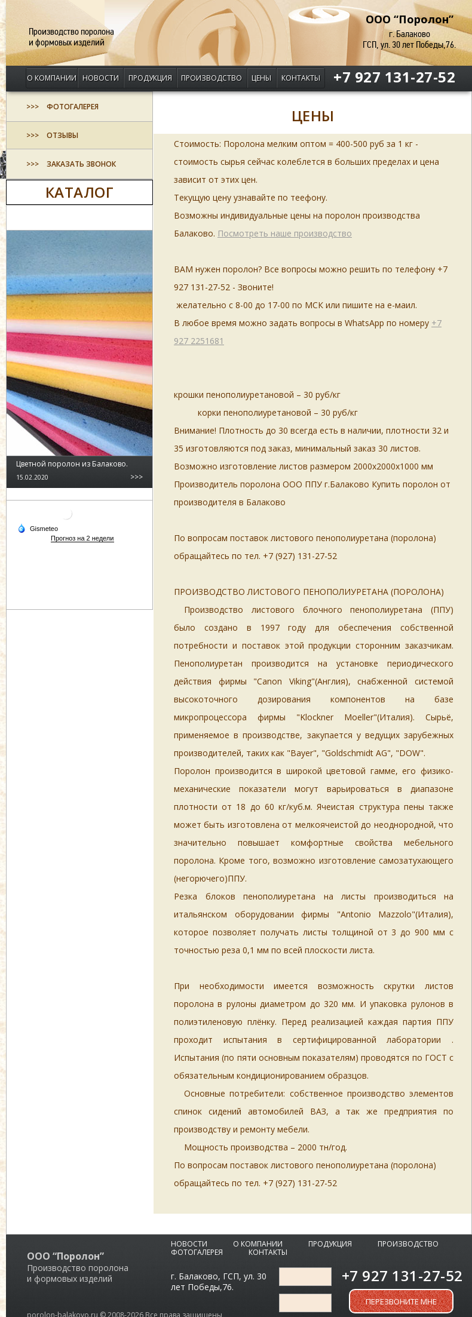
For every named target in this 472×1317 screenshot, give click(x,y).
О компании (51, 78)
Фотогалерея (197, 1252)
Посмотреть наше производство (284, 233)
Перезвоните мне (401, 1301)
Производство (211, 78)
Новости (100, 78)
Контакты (300, 78)
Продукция (150, 78)
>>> (136, 477)
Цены (261, 78)
